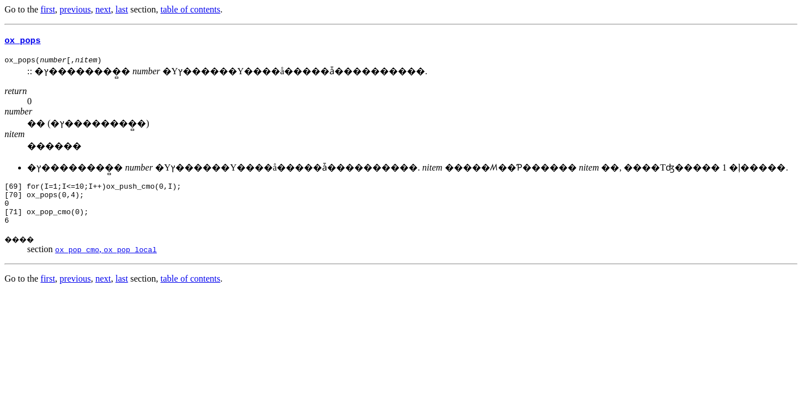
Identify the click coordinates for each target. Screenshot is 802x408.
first (48, 9)
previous (75, 9)
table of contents (191, 9)
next (103, 9)
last (121, 9)
